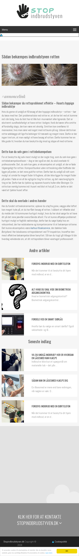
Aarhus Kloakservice (40, 228)
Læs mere (48, 553)
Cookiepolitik (59, 541)
